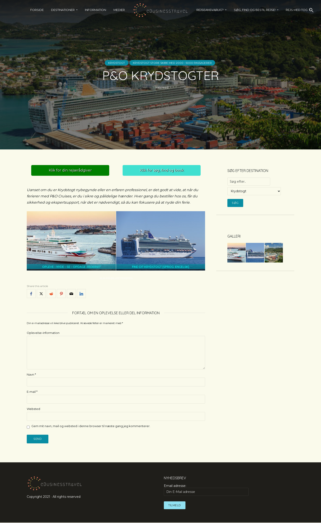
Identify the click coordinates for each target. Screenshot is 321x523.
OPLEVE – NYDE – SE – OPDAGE (71, 267)
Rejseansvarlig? (210, 10)
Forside (37, 10)
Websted (33, 409)
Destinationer (63, 10)
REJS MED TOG (297, 10)
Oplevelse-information (43, 333)
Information (95, 10)
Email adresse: (206, 490)
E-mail (32, 391)
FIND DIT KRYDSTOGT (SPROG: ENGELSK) (160, 267)
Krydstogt (107, 63)
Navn (31, 374)
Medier (119, 10)
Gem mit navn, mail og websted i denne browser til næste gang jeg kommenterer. (90, 426)
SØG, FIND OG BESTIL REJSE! (255, 10)
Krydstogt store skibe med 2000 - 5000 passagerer (175, 63)
